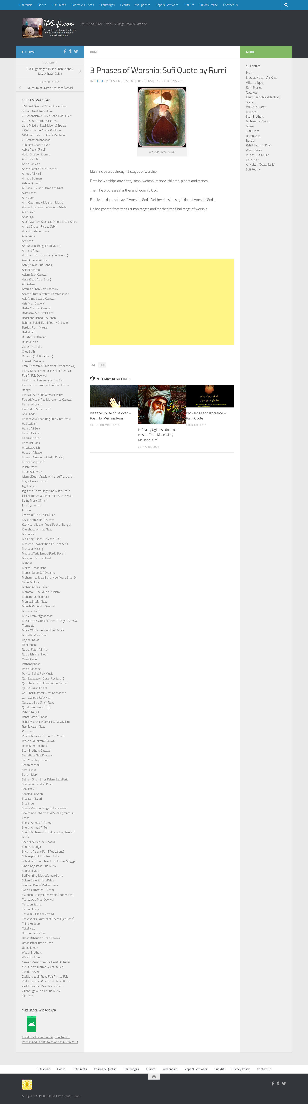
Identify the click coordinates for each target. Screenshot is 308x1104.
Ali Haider (28, 198)
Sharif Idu (28, 803)
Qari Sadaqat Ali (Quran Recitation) (43, 678)
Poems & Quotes (82, 5)
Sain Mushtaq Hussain (36, 760)
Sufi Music (25, 5)
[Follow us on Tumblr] (70, 51)
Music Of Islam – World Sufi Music (43, 630)
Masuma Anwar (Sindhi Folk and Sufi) (45, 544)
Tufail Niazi (28, 928)
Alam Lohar (29, 193)
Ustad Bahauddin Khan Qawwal (41, 938)
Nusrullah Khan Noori (35, 654)
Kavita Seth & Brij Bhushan (38, 520)
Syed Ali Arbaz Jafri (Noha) (38, 890)
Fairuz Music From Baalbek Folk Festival (46, 371)
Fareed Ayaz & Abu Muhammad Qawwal (47, 399)
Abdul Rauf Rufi (31, 159)
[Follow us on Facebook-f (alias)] (65, 51)
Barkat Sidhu (30, 332)
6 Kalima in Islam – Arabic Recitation (44, 135)
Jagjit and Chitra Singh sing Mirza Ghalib (46, 491)
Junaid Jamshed (31, 505)
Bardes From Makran (35, 327)
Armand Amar (30, 250)
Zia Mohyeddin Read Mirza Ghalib (42, 986)
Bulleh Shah (253, 136)
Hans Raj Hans (31, 443)
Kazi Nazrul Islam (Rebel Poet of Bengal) (46, 524)
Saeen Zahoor (30, 765)
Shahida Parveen (32, 794)
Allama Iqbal (255, 82)
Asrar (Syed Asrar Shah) (36, 279)
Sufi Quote (252, 131)
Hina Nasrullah (31, 448)
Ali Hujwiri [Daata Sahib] (260, 164)
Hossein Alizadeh (32, 452)
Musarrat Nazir (31, 611)
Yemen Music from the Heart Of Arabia (46, 962)
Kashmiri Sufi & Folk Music (38, 515)
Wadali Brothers (32, 952)
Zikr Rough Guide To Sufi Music (41, 991)
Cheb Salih (28, 351)
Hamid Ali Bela (31, 428)
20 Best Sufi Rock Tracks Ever (40, 121)
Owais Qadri (29, 659)
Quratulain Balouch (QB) (36, 707)
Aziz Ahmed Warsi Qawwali (39, 298)
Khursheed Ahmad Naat (37, 529)
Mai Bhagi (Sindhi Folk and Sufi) (41, 539)
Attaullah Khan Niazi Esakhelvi (40, 289)
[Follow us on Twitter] (76, 51)
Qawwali (252, 92)
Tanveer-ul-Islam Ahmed (38, 914)
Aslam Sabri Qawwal (34, 274)
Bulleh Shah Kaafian (34, 337)
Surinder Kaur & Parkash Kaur (40, 885)
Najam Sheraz (30, 640)
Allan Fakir (28, 212)
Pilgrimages (107, 5)
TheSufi (99, 81)
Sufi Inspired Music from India (40, 856)
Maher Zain (29, 534)
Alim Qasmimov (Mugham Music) (42, 202)
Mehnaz (27, 563)
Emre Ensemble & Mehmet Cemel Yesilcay (48, 366)
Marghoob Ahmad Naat (36, 558)
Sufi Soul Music (31, 871)
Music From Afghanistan (37, 616)
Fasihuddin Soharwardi (36, 409)
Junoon (26, 510)
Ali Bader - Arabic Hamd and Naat (42, 188)
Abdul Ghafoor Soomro (36, 154)
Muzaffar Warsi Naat (34, 635)
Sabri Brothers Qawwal (36, 750)
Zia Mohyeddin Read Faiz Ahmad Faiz (45, 976)
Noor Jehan (29, 645)
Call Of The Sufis (32, 347)
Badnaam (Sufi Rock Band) (38, 313)
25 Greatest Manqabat (36, 140)
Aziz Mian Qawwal (33, 303)
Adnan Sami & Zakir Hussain (39, 169)
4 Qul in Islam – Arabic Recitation (42, 130)
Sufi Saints (59, 5)
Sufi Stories (254, 88)
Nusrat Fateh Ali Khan (35, 649)
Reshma (27, 731)
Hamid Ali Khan (31, 433)
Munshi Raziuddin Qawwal (38, 606)
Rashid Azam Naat (33, 726)
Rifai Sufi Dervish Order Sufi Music (43, 736)
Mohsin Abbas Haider (35, 587)
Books (42, 5)
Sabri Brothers (255, 116)
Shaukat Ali (29, 789)
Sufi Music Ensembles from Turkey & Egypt (49, 861)
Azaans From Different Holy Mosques (45, 294)
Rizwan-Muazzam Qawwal (39, 741)
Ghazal (250, 126)
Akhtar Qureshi (31, 183)
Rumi (94, 52)
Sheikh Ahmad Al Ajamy (36, 823)
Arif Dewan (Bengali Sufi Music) (41, 246)
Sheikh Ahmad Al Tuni (35, 827)
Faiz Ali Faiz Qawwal (34, 375)
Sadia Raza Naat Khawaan (37, 755)
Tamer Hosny (30, 909)
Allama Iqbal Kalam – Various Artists (44, 207)
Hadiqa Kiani (29, 423)
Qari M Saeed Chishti (35, 688)
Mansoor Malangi (33, 548)
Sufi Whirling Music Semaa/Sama (42, 875)
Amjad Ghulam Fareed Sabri (39, 226)
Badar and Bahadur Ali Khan (39, 318)
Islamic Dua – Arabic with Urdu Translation (48, 476)
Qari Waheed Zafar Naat (36, 698)
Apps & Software (167, 5)
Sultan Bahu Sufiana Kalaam (39, 880)
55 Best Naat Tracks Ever (37, 111)
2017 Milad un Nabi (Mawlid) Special (44, 125)
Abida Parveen (31, 164)
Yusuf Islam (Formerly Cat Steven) (43, 967)
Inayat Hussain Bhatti (35, 481)
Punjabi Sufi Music (257, 155)
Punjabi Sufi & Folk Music (37, 674)
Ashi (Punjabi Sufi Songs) (37, 265)
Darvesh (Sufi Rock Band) (37, 356)
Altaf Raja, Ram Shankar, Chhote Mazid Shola (49, 222)
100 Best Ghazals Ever (36, 145)
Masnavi (251, 112)
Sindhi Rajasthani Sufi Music (39, 866)
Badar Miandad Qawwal (36, 308)
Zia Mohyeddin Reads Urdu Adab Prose (46, 981)
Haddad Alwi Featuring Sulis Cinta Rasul (46, 419)
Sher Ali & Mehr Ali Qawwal (38, 842)
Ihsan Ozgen (30, 467)
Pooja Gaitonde (31, 669)
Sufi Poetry (253, 169)
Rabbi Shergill (30, 712)
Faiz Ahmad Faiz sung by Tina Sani (43, 380)
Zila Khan (27, 996)
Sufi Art (189, 5)
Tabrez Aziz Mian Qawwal (38, 899)
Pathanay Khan (31, 664)
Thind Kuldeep (31, 924)
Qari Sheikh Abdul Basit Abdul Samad (45, 683)
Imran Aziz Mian (32, 472)
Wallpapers (142, 5)
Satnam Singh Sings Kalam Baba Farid (45, 779)
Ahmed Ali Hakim (32, 173)
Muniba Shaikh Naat (34, 601)
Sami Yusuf (29, 770)
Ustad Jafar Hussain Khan (37, 943)
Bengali (250, 140)
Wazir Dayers (254, 150)
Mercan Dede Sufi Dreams (38, 573)
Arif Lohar (28, 241)
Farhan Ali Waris (32, 404)
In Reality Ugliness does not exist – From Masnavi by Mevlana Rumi (158, 435)
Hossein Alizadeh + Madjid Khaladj (43, 457)
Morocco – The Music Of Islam (41, 592)
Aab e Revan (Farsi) (34, 149)
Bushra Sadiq (30, 342)
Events (125, 5)
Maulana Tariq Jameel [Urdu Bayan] (44, 553)
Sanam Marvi (30, 774)
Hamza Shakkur (31, 438)
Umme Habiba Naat (34, 933)
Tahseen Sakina (31, 904)
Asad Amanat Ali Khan (35, 260)
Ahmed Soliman (32, 178)
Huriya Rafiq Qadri (33, 462)
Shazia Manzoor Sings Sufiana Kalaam (45, 808)
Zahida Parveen (31, 972)
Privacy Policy (208, 5)
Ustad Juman (30, 948)
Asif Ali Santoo (31, 270)
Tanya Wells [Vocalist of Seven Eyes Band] (48, 919)
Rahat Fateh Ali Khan (34, 717)
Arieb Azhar (29, 236)
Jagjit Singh (29, 486)
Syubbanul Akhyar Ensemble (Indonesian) (47, 895)
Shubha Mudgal (31, 847)
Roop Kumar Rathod (34, 746)
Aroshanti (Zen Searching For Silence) (45, 255)
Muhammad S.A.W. (258, 121)
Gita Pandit (28, 414)
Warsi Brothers (31, 957)
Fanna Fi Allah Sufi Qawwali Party (42, 395)
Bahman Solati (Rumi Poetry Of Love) (45, 323)
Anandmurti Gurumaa (35, 231)
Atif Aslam (28, 284)
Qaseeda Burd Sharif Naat (38, 702)
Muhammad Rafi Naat (35, 597)
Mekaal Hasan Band (34, 568)
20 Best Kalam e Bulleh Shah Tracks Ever (47, 116)
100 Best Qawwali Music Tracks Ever (44, 106)
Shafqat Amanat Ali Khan (37, 784)
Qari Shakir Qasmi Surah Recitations (44, 693)
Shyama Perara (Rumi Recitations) (43, 851)
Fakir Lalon (252, 160)
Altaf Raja (28, 217)
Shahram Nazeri (32, 799)
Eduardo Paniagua (33, 361)
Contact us (230, 5)
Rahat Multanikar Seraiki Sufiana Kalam (46, 722)
